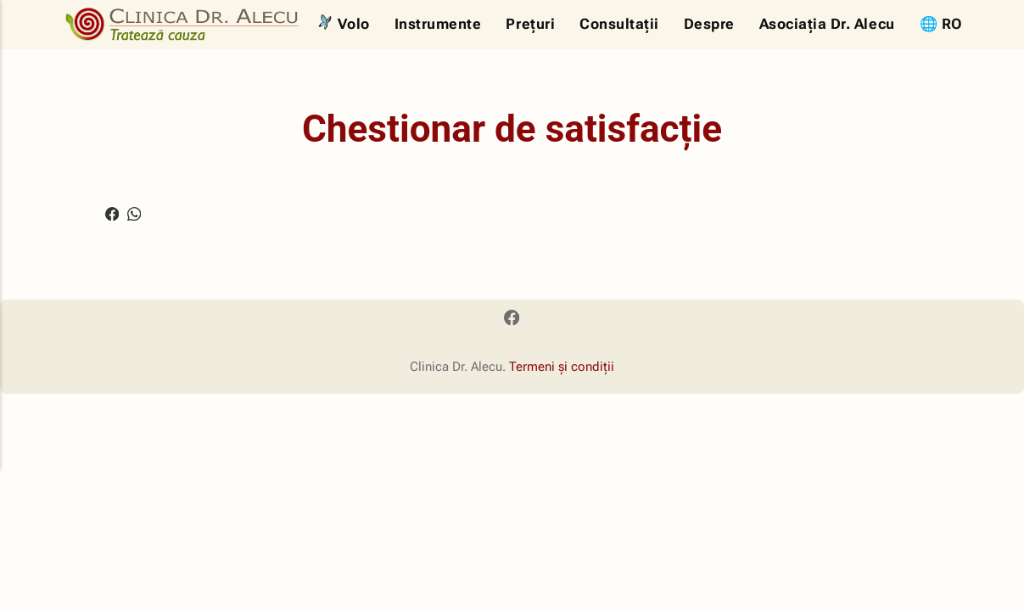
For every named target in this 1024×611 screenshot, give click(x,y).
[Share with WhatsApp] (135, 212)
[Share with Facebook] (112, 212)
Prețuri (530, 23)
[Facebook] (512, 321)
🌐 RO (941, 23)
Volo (354, 23)
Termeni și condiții (561, 368)
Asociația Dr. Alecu (827, 23)
